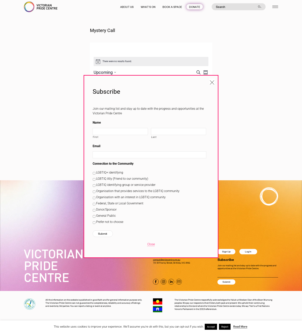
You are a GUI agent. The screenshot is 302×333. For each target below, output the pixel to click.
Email (96, 146)
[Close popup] (212, 81)
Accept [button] (211, 326)
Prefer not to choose (109, 222)
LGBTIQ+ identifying (109, 172)
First (95, 137)
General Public (106, 216)
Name (97, 122)
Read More (240, 326)
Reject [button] (224, 326)
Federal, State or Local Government (119, 203)
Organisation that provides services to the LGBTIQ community (138, 191)
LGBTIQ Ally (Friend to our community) (122, 178)
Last (154, 137)
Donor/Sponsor (106, 209)
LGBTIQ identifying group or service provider (125, 185)
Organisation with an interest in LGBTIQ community (131, 197)
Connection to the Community (113, 163)
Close (151, 244)
